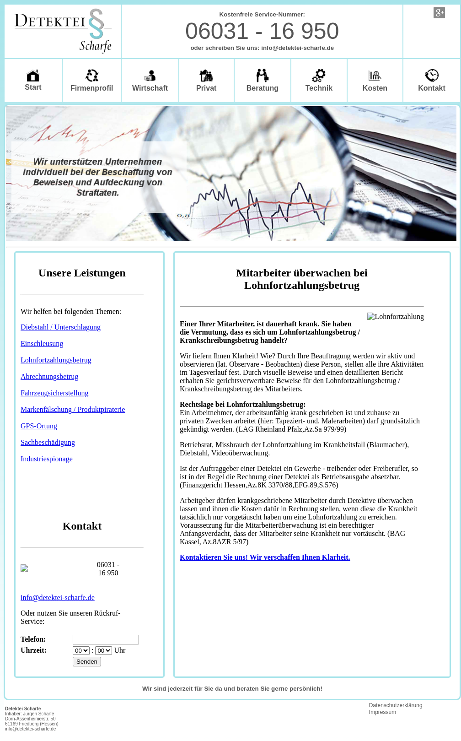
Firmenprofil (91, 80)
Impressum (382, 712)
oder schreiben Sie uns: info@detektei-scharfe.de (262, 47)
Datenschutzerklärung (396, 705)
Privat (206, 80)
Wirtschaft (150, 80)
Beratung (263, 80)
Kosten (375, 80)
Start (33, 80)
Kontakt (431, 80)
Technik (319, 80)
